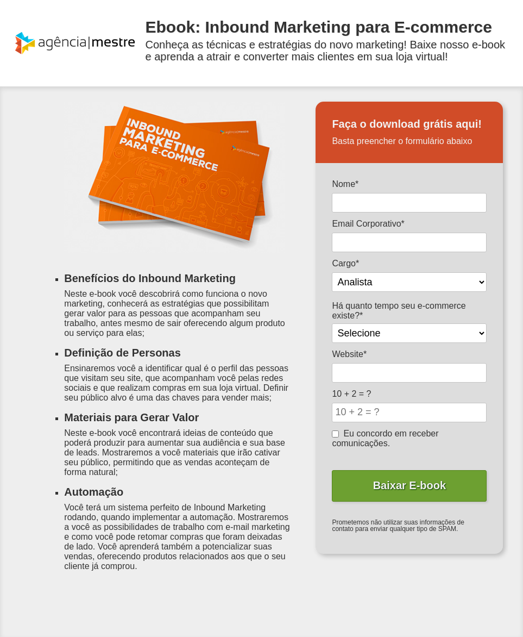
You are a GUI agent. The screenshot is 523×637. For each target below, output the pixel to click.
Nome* (345, 184)
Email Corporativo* (368, 223)
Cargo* (345, 263)
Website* (349, 354)
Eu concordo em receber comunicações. (385, 438)
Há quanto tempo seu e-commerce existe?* (398, 310)
